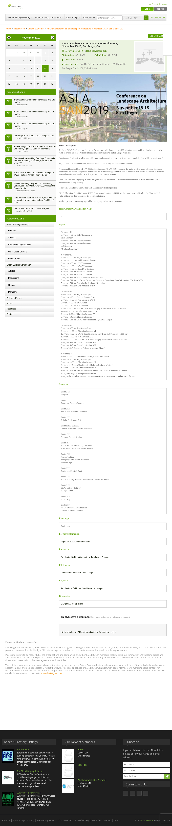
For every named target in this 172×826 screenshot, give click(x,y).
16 (52, 68)
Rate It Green (147, 820)
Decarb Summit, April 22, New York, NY (31, 208)
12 (24, 68)
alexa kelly (82, 764)
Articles (11, 271)
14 (38, 68)
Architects (65, 557)
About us (6, 820)
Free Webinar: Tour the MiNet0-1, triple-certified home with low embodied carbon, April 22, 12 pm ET (35, 200)
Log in (113, 632)
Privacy (30, 820)
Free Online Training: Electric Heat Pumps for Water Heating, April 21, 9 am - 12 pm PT (34, 173)
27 (9, 52)
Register (160, 8)
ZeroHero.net (23, 749)
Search (10, 303)
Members (12, 292)
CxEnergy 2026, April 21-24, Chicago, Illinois (34, 135)
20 (31, 76)
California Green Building (72, 604)
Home (8, 29)
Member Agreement (46, 820)
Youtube (167, 51)
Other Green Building (17, 252)
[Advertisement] (86, 701)
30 (31, 52)
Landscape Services (100, 557)
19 (24, 76)
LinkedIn (167, 44)
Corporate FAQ (66, 820)
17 (9, 76)
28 (16, 52)
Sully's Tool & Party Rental (29, 792)
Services (12, 237)
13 (31, 68)
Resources (88, 17)
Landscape (98, 588)
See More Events (157, 36)
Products (12, 231)
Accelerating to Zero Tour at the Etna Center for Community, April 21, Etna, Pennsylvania (35, 147)
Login (147, 8)
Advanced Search (157, 17)
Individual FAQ (82, 820)
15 (45, 68)
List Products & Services (158, 4)
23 (52, 76)
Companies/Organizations (19, 245)
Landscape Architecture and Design (77, 573)
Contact (10, 314)
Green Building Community (48, 17)
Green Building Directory (18, 17)
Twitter (167, 37)
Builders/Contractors (80, 557)
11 (16, 68)
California (77, 588)
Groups (11, 285)
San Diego (87, 588)
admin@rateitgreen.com (51, 673)
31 (38, 52)
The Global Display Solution (29, 771)
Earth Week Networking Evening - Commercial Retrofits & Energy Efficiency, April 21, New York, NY (34, 160)
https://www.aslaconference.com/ (75, 542)
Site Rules (96, 820)
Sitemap (107, 820)
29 (24, 52)
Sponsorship (72, 17)
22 (45, 76)
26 (24, 84)
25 (16, 84)
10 (9, 68)
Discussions (13, 278)
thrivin (80, 749)
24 (9, 84)
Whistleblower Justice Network (91, 780)
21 (38, 76)
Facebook (167, 29)
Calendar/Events (36, 29)
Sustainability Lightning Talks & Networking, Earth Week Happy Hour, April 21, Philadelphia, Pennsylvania (35, 185)
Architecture (66, 588)
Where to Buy (14, 258)
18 (16, 76)
